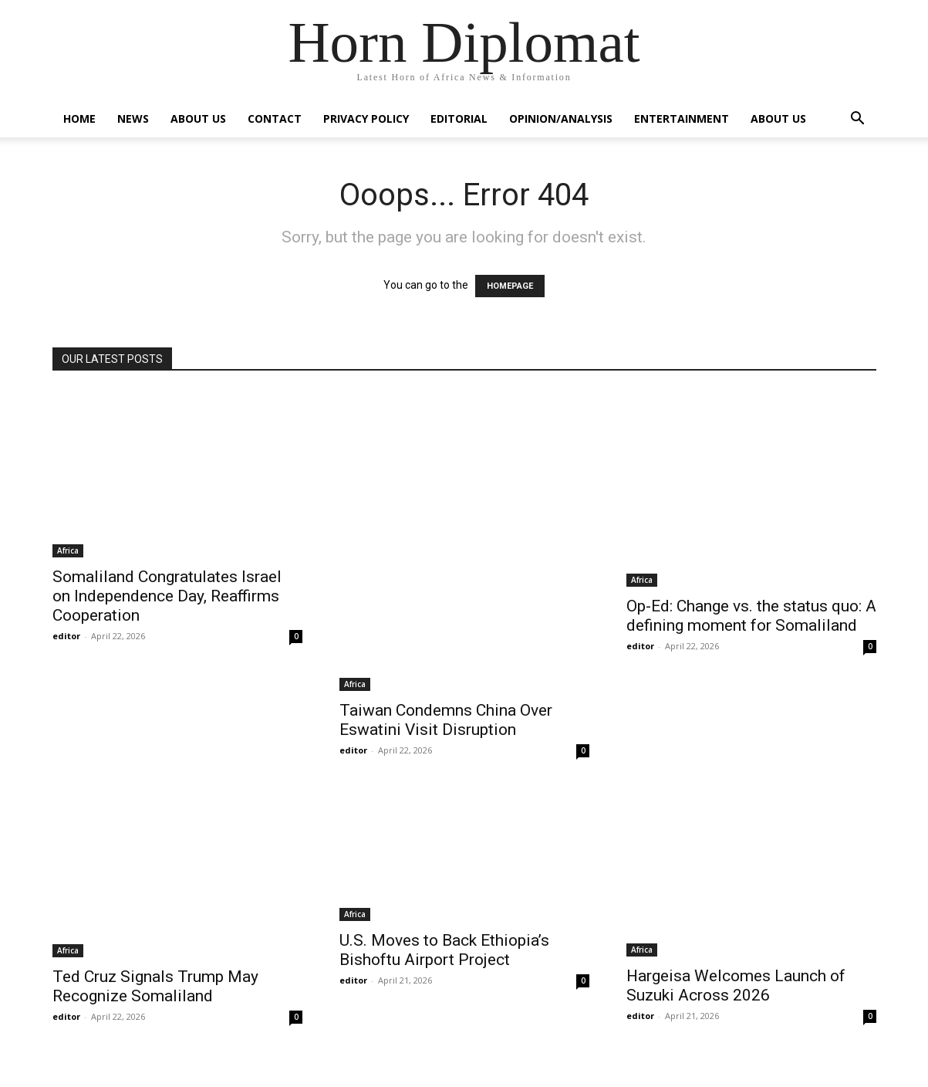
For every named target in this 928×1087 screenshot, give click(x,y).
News (133, 118)
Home (79, 118)
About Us (198, 118)
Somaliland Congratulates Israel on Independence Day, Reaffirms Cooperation (167, 596)
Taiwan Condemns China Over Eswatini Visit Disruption (445, 720)
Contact (275, 118)
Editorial (459, 118)
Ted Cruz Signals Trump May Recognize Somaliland (155, 986)
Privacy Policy (366, 118)
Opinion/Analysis (560, 118)
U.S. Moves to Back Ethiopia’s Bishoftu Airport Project (444, 950)
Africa (68, 550)
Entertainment (681, 118)
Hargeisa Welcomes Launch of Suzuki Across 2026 (735, 985)
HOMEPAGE (510, 286)
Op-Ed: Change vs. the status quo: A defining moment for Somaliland (751, 616)
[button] (857, 120)
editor (66, 636)
